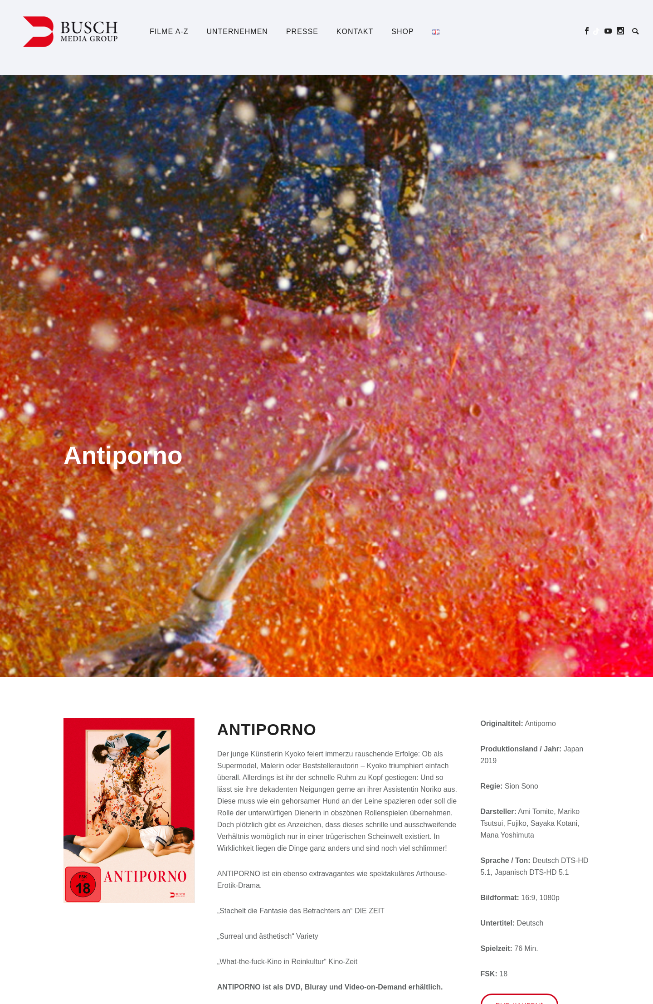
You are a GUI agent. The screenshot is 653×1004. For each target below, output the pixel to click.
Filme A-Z (169, 31)
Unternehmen (237, 31)
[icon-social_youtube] (610, 31)
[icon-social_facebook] (589, 31)
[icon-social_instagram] (620, 31)
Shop (402, 31)
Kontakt (354, 31)
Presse (302, 31)
